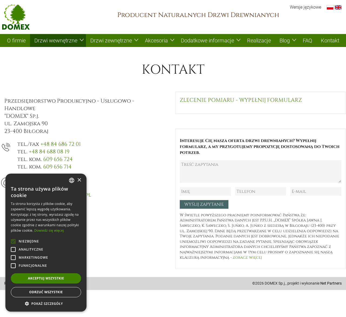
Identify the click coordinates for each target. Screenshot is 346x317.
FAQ (307, 40)
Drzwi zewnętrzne (111, 40)
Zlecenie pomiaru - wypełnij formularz (241, 100)
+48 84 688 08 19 (49, 151)
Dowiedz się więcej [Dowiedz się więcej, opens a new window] (49, 230)
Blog (285, 40)
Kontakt (330, 40)
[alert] (45, 243)
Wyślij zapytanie (204, 204)
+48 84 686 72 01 (61, 144)
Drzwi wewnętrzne (55, 40)
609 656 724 (58, 159)
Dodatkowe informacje (207, 40)
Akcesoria (156, 40)
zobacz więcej (247, 257)
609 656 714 (57, 166)
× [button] (79, 180)
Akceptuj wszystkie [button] (46, 278)
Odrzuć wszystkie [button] (46, 292)
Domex (16, 17)
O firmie (16, 40)
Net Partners (331, 283)
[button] (46, 303)
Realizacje (259, 40)
